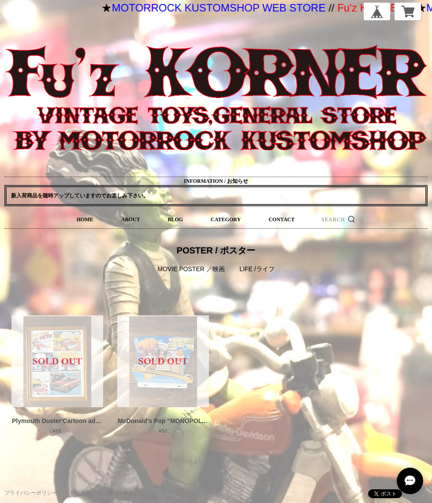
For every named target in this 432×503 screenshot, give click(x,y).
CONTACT (281, 219)
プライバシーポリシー (30, 493)
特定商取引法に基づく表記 (102, 493)
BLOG (175, 219)
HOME (85, 219)
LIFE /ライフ (256, 268)
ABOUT (130, 219)
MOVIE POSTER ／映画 (190, 268)
